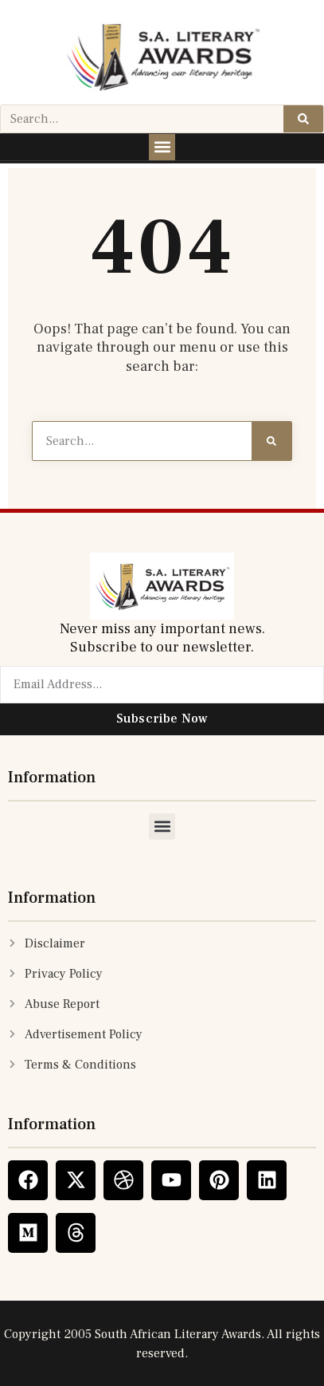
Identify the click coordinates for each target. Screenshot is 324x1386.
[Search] (303, 118)
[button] (162, 147)
